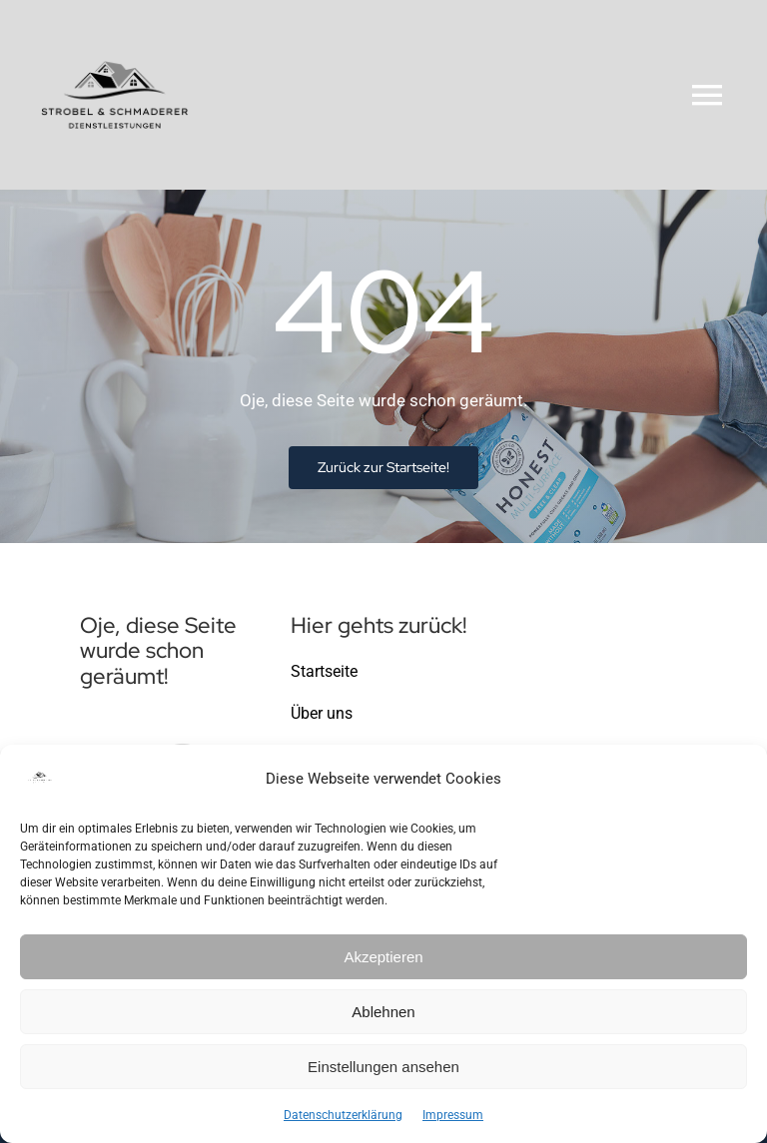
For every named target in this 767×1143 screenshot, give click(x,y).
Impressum (452, 1115)
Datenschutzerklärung (343, 1115)
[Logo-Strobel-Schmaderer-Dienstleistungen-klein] (115, 28)
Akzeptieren (383, 956)
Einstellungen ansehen (383, 1066)
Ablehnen (383, 1011)
